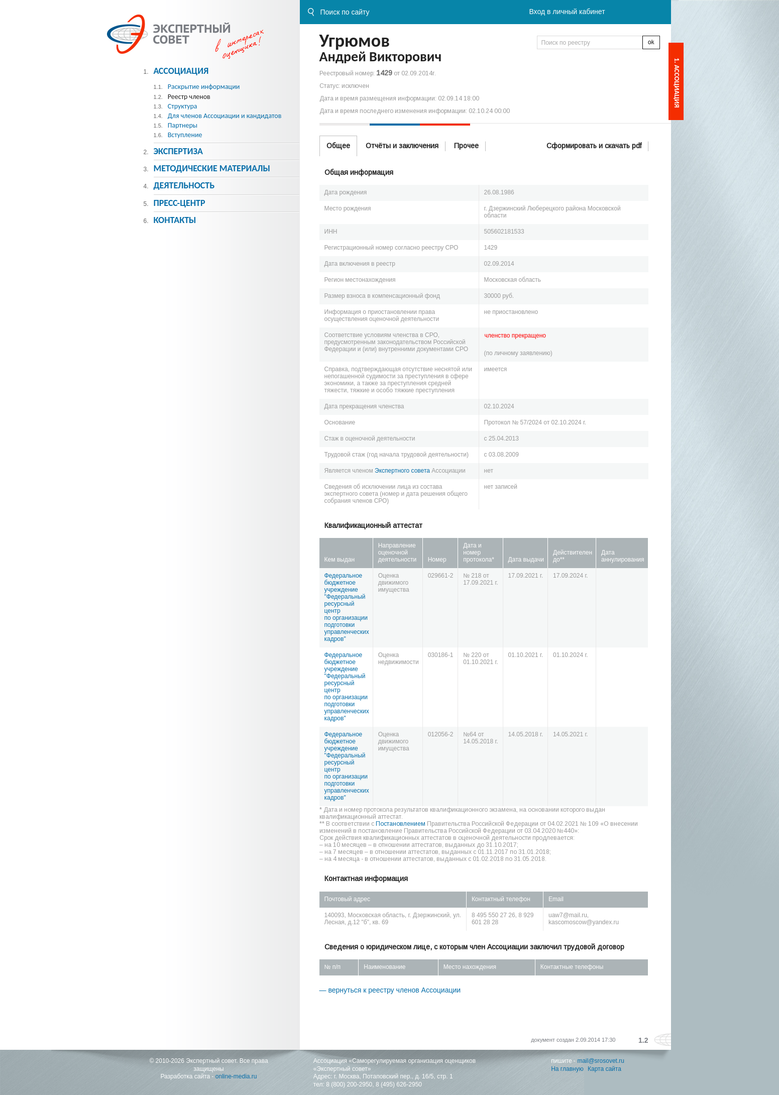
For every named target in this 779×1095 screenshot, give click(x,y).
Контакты (174, 220)
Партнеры (182, 125)
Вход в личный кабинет (567, 12)
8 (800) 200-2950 (349, 1084)
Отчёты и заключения (402, 146)
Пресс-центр (179, 202)
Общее (338, 146)
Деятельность (183, 185)
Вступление (185, 135)
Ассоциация (180, 70)
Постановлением (400, 823)
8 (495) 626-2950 (399, 1084)
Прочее (466, 146)
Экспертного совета (402, 470)
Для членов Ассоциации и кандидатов (225, 116)
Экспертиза (178, 151)
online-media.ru (236, 1076)
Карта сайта (604, 1068)
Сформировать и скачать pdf (593, 146)
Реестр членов (189, 96)
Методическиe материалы (211, 168)
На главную (567, 1068)
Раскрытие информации (204, 86)
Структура (182, 106)
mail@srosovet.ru (600, 1060)
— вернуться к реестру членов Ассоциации (390, 990)
